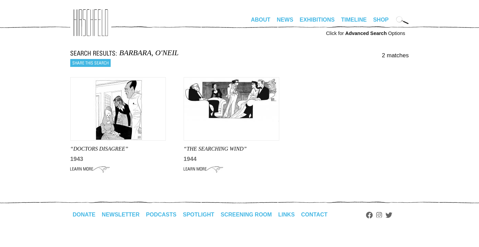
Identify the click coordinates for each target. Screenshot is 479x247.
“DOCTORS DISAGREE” (99, 149)
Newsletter (120, 214)
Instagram (379, 215)
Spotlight (198, 214)
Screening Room (246, 214)
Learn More (90, 169)
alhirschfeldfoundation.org (90, 22)
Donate (84, 214)
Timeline (354, 20)
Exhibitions (317, 20)
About (260, 20)
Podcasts (161, 214)
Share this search (90, 63)
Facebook (369, 215)
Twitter (388, 215)
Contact (314, 214)
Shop (381, 20)
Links (286, 214)
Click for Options (365, 33)
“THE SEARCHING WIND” (215, 149)
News (285, 20)
